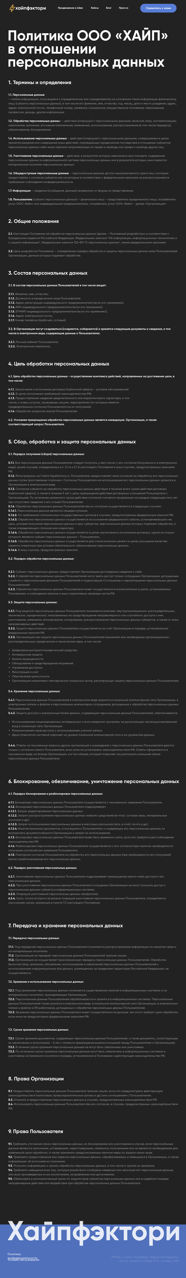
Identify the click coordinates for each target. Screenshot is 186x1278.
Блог (109, 7)
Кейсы (95, 7)
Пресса (123, 7)
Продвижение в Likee (70, 7)
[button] (158, 8)
